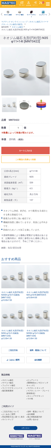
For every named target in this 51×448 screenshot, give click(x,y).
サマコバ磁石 (7, 383)
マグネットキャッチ (35, 388)
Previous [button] (2, 14)
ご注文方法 (13, 350)
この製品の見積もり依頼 (25, 159)
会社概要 (38, 360)
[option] (8, 13)
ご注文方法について (10, 411)
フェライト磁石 (8, 385)
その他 (30, 399)
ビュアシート (32, 380)
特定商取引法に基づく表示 (13, 417)
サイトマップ (7, 419)
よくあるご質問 (12, 360)
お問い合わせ (32, 419)
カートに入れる (25, 151)
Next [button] (49, 14)
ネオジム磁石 (17, 27)
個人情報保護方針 (34, 417)
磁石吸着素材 (7, 391)
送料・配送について (38, 350)
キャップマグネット (35, 396)
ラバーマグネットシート (12, 388)
